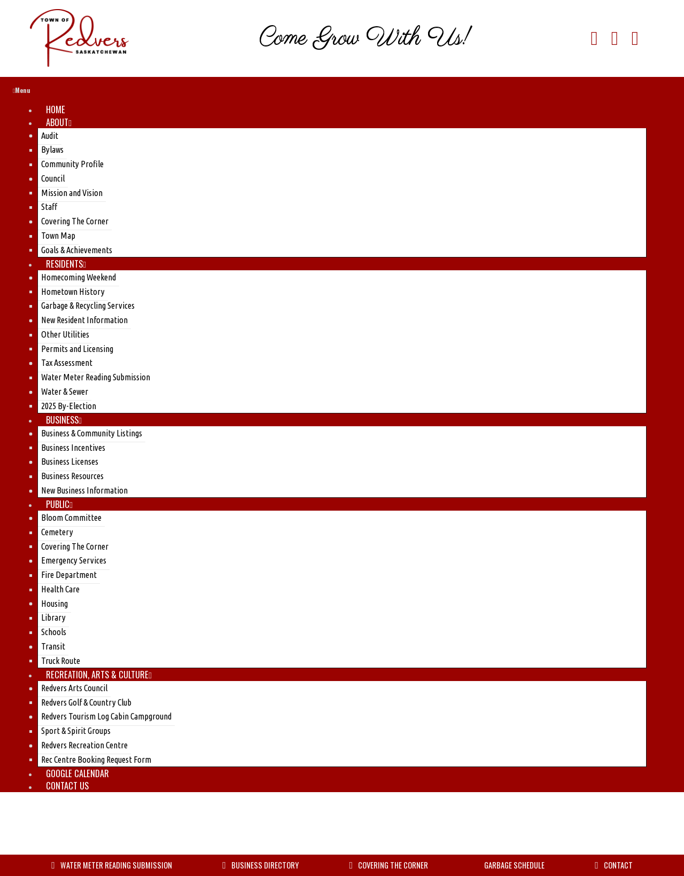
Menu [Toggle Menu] (21, 91)
